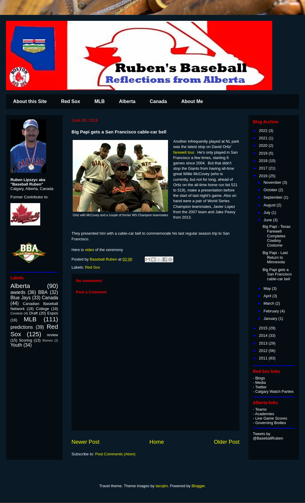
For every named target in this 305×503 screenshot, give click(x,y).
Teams (261, 409)
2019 (264, 153)
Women (47, 340)
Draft (33, 313)
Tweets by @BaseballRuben (268, 436)
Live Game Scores (271, 418)
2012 (264, 350)
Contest (16, 313)
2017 (264, 168)
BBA (42, 292)
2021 (264, 138)
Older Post (226, 442)
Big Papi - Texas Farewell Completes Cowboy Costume (276, 235)
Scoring (25, 340)
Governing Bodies (270, 423)
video (89, 249)
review (52, 335)
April (268, 296)
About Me (192, 101)
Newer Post (85, 442)
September (274, 197)
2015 (264, 328)
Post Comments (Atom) (115, 454)
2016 (264, 176)
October (271, 190)
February (272, 311)
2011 (264, 358)
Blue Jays (20, 297)
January (271, 318)
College (42, 308)
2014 (264, 335)
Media (260, 382)
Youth (16, 345)
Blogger (198, 486)
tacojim (161, 486)
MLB (99, 101)
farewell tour (183, 152)
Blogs (260, 378)
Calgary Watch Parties (274, 391)
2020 (264, 145)
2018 (264, 160)
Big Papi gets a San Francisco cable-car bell (277, 274)
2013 (264, 343)
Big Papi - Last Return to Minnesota (275, 257)
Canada (158, 101)
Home (157, 442)
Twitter (261, 387)
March (270, 303)
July (268, 212)
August (270, 205)
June (268, 220)
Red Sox (70, 101)
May (268, 288)
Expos (52, 313)
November (273, 182)
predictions (21, 327)
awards (17, 292)
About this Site (30, 101)
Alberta (127, 101)
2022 (264, 130)
